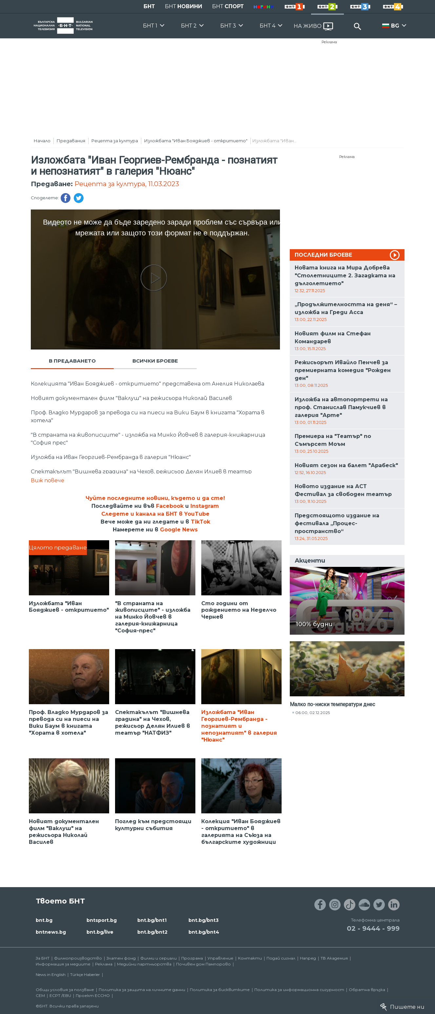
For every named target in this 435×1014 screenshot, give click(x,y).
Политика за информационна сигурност (299, 989)
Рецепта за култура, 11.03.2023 (126, 184)
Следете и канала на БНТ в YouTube (155, 514)
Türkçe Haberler (85, 974)
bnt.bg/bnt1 (152, 920)
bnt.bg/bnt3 (203, 920)
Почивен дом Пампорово (203, 964)
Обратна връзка (367, 989)
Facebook (170, 506)
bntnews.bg (51, 932)
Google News (179, 530)
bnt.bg (44, 920)
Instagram (204, 506)
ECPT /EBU (60, 995)
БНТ (149, 6)
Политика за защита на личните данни (142, 989)
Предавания (71, 140)
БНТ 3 (228, 26)
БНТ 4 (267, 26)
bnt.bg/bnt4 (203, 932)
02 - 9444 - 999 (373, 928)
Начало (42, 140)
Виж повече (47, 480)
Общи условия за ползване (65, 989)
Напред (308, 958)
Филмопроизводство (78, 958)
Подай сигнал (281, 958)
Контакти (250, 958)
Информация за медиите (63, 964)
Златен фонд (121, 958)
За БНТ (42, 958)
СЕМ (40, 995)
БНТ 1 (150, 26)
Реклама (329, 42)
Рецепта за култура (114, 140)
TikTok (200, 522)
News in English (51, 974)
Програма (192, 958)
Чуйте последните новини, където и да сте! (155, 498)
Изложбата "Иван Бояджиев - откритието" (195, 140)
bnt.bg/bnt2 (152, 932)
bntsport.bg (102, 920)
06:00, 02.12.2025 (312, 712)
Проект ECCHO (93, 995)
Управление (220, 958)
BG (395, 26)
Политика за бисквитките (220, 989)
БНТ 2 (189, 26)
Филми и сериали (158, 958)
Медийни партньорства (144, 964)
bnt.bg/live (100, 932)
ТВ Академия (334, 958)
